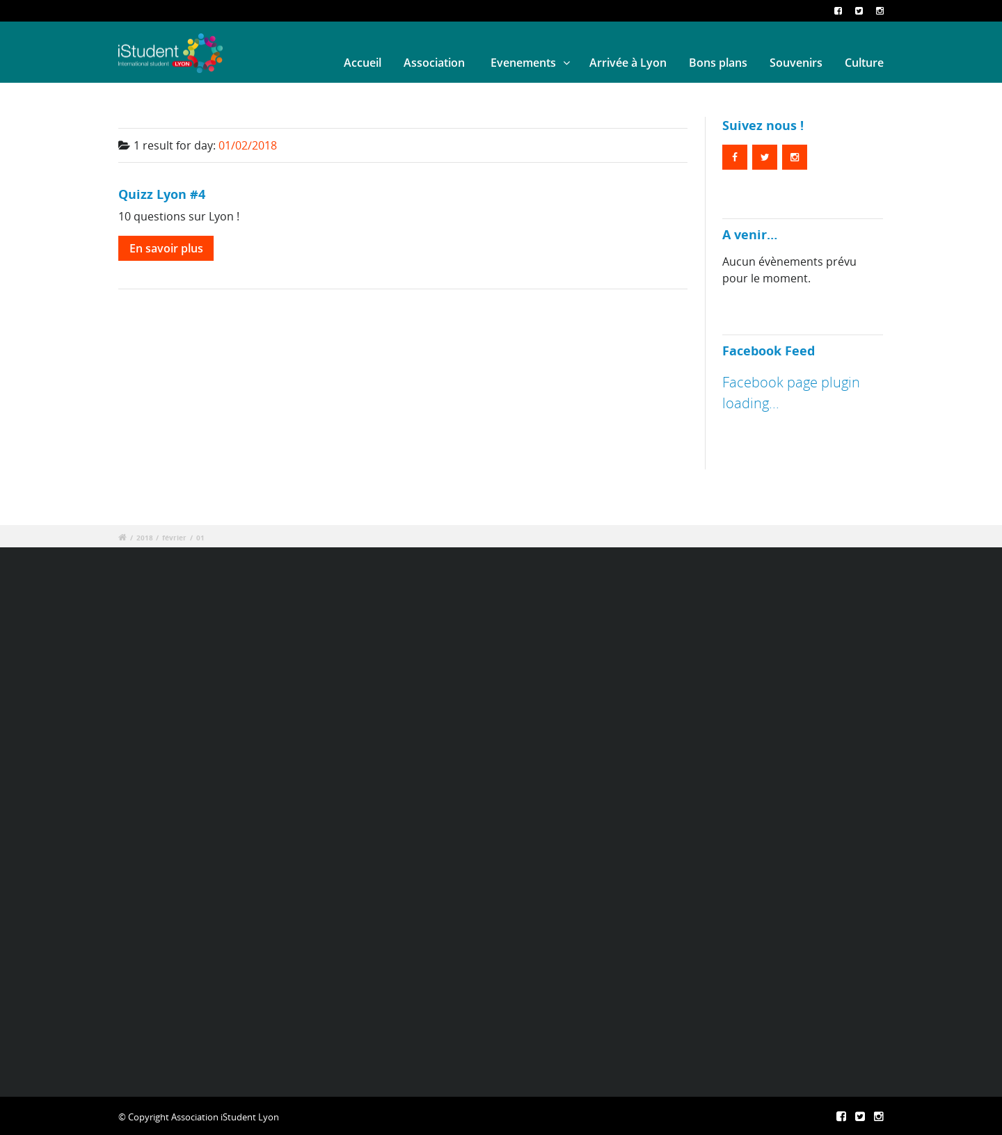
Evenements (523, 62)
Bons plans (718, 62)
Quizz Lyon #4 (161, 193)
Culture (864, 62)
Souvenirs (796, 62)
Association (434, 62)
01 (200, 537)
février (174, 537)
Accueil (362, 62)
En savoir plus (166, 248)
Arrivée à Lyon (628, 62)
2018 (144, 537)
